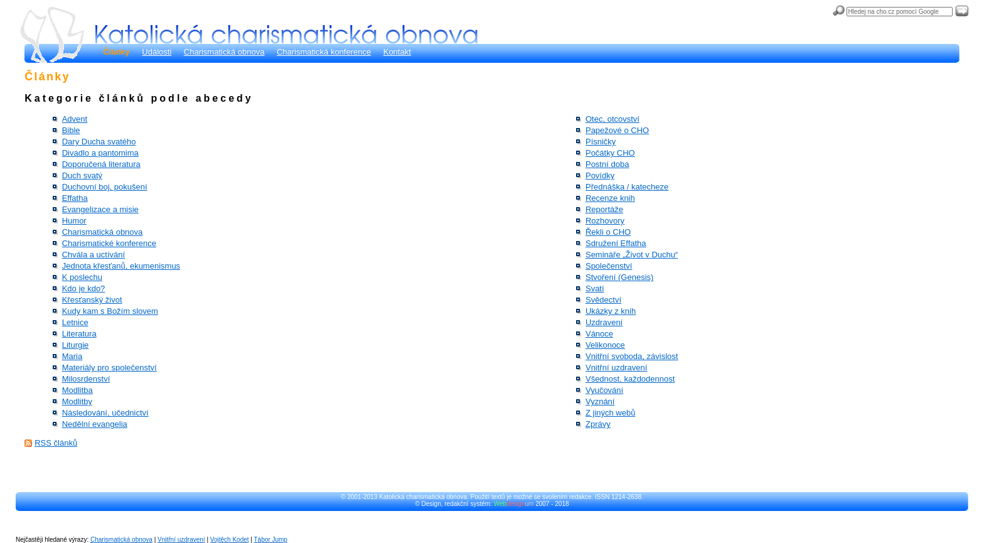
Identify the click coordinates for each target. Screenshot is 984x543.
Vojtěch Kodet (229, 539)
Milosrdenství (86, 379)
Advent (74, 119)
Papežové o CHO (617, 130)
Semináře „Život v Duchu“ (632, 254)
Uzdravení (604, 322)
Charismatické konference (109, 243)
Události (156, 51)
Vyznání (600, 401)
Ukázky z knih (611, 311)
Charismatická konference (324, 51)
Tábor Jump (270, 539)
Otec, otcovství (612, 119)
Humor (74, 220)
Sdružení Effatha (616, 243)
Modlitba (77, 390)
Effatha (75, 198)
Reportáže (604, 209)
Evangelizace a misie (100, 209)
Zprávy (598, 424)
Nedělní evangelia (94, 424)
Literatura (79, 333)
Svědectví (603, 299)
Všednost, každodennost (630, 379)
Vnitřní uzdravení (616, 367)
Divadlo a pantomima (100, 153)
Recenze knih (610, 198)
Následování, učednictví (105, 412)
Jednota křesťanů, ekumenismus (121, 266)
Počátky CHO (610, 153)
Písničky (601, 141)
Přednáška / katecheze (627, 186)
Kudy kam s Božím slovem (110, 311)
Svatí (595, 288)
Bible (71, 130)
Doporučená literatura (101, 164)
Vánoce (599, 333)
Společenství (609, 266)
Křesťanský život (92, 299)
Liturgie (75, 345)
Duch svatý (82, 175)
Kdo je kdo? (83, 288)
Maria (72, 356)
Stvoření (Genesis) (619, 277)
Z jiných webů (610, 412)
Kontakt (397, 51)
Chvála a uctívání (93, 254)
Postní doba (607, 164)
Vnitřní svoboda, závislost (632, 356)
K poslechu (82, 277)
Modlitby (77, 401)
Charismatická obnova (224, 51)
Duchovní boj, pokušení (104, 186)
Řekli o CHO (608, 232)
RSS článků (56, 443)
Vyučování (604, 390)
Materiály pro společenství (109, 367)
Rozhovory (605, 220)
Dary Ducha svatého (99, 141)
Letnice (75, 322)
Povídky (600, 175)
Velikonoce (605, 345)
